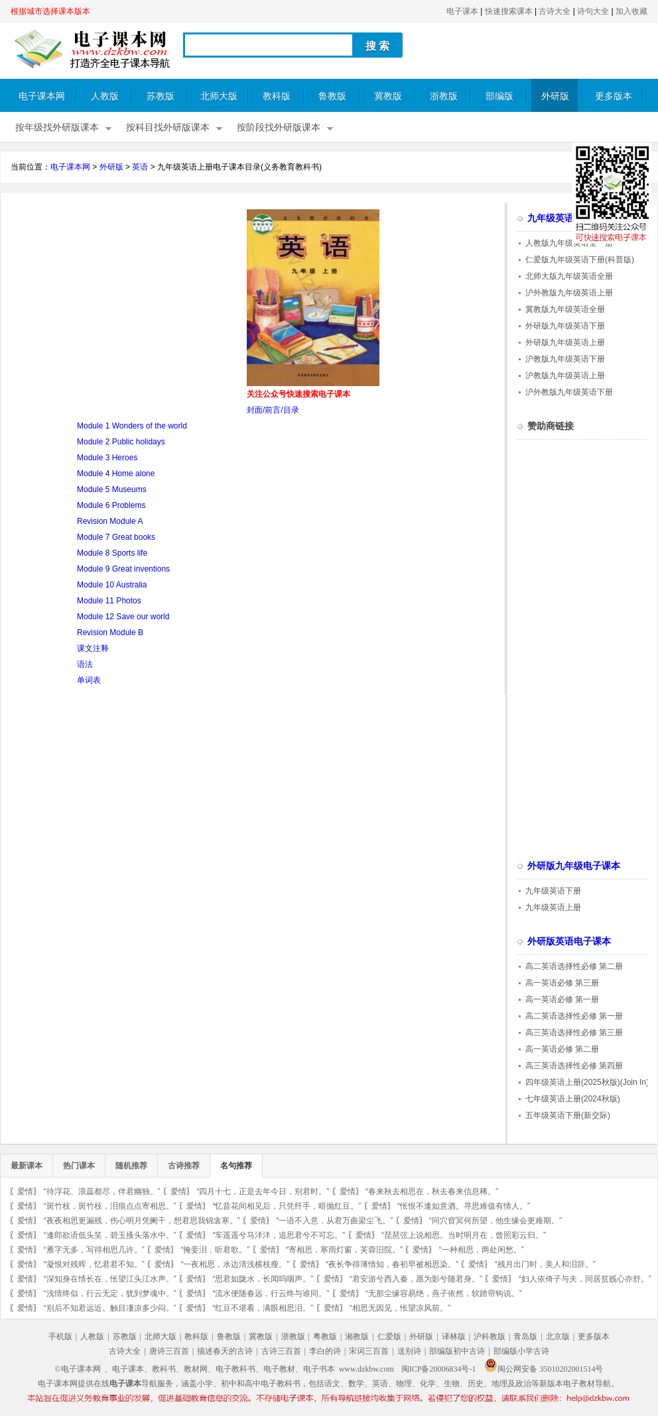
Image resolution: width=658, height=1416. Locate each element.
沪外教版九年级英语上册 (569, 292)
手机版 (60, 1336)
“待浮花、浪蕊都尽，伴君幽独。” (102, 1191)
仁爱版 (389, 1336)
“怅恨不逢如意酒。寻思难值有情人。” (463, 1206)
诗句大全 (593, 11)
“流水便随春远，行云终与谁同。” (270, 1293)
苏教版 (160, 96)
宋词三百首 (369, 1351)
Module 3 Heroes (107, 457)
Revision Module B (110, 632)
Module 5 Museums (112, 489)
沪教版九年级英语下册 (565, 359)
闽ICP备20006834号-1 (438, 1369)
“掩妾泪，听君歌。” (214, 1249)
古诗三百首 (281, 1351)
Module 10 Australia (112, 584)
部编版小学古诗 (521, 1351)
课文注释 (93, 648)
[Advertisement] (122, 302)
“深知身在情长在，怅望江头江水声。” (110, 1279)
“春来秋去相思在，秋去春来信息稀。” (431, 1191)
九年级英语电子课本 (569, 218)
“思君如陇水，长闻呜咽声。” (262, 1279)
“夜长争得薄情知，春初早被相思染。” (392, 1264)
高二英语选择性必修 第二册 (574, 966)
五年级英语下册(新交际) (567, 1115)
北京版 (558, 1336)
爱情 (25, 1191)
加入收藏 (631, 11)
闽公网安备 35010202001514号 (543, 1369)
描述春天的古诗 (225, 1351)
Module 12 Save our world (123, 616)
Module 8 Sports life (112, 553)
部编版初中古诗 (457, 1351)
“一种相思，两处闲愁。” (481, 1249)
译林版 (454, 1336)
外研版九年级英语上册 (565, 342)
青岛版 (525, 1336)
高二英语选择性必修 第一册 (574, 1016)
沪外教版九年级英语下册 (569, 392)
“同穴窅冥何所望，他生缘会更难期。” (495, 1220)
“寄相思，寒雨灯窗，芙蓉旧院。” (344, 1249)
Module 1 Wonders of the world (132, 425)
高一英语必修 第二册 (562, 1049)
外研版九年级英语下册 (565, 325)
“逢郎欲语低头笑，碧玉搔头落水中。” (110, 1235)
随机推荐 (131, 1165)
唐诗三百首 (169, 1351)
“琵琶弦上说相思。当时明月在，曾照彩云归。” (463, 1235)
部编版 (499, 96)
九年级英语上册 (553, 907)
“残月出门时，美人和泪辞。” (545, 1264)
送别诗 (409, 1351)
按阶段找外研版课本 (278, 127)
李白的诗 (325, 1351)
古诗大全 (554, 11)
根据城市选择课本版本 (50, 11)
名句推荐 (236, 1165)
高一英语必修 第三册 (562, 982)
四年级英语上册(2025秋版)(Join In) (587, 1082)
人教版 (105, 96)
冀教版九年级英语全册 (565, 309)
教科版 (277, 96)
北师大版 (218, 96)
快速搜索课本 (509, 11)
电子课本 (462, 11)
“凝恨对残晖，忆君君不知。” (94, 1264)
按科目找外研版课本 (168, 127)
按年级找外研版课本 (57, 127)
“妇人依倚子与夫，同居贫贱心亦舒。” (585, 1279)
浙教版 (444, 96)
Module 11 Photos (109, 600)
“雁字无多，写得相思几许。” (94, 1249)
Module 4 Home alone (116, 473)
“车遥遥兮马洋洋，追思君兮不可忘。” (278, 1235)
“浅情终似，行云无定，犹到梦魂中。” (110, 1293)
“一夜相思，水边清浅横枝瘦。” (234, 1264)
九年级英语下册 (553, 890)
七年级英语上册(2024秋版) (572, 1098)
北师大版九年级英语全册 (569, 276)
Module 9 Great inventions (123, 569)
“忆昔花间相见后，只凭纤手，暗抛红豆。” (286, 1206)
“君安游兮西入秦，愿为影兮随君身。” (416, 1279)
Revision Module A (110, 521)
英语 (140, 167)
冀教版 (388, 96)
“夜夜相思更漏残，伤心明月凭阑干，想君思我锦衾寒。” (142, 1220)
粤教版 (325, 1336)
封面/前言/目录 (273, 410)
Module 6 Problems (111, 505)
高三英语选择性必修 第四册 (574, 1065)
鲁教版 (332, 96)
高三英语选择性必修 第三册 (574, 1032)
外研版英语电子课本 (569, 941)
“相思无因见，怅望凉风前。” (400, 1308)
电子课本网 (42, 96)
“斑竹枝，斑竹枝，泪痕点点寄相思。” (110, 1206)
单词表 (89, 680)
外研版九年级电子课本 (573, 866)
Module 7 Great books (116, 537)
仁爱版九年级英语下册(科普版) (579, 259)
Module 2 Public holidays (121, 441)
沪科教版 (489, 1336)
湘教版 (357, 1336)
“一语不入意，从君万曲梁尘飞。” (334, 1220)
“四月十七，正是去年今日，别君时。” (262, 1191)
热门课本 (79, 1165)
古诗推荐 (184, 1165)
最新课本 (26, 1165)
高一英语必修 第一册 (562, 999)
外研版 (555, 96)
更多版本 (613, 96)
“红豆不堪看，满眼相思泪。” (262, 1308)
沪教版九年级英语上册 (565, 375)
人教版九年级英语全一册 (569, 243)
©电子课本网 (78, 1369)
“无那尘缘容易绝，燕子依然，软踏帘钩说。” (443, 1293)
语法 (85, 664)
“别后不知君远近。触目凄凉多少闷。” (110, 1308)
